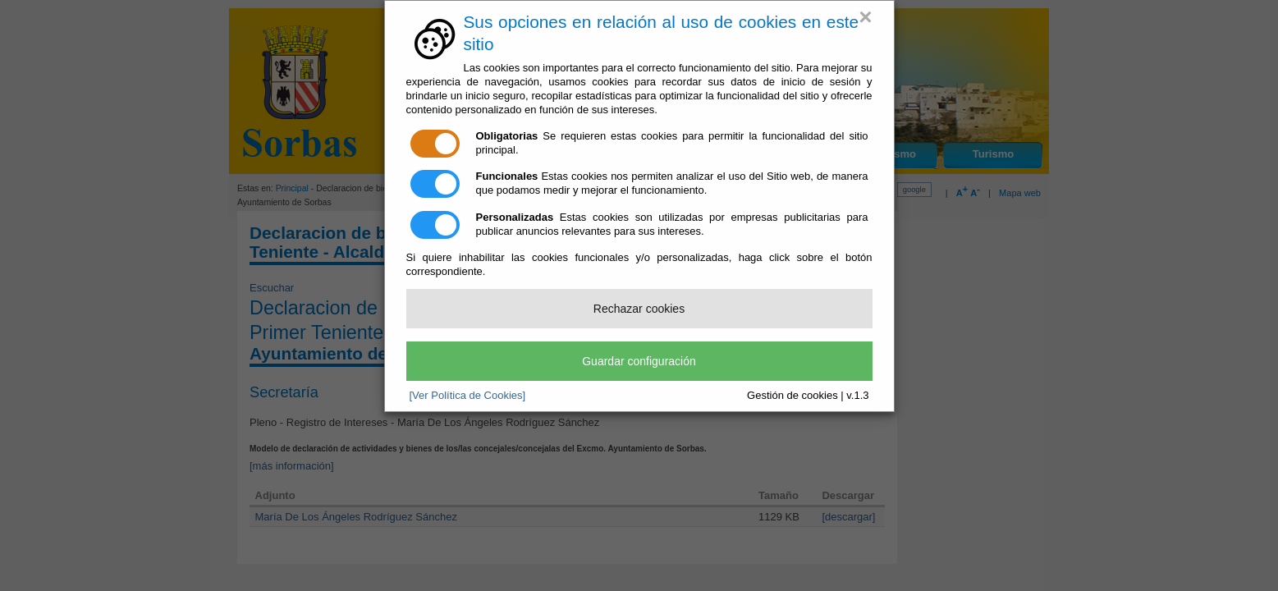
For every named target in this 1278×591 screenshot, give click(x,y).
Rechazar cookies (639, 308)
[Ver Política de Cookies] (468, 395)
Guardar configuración (639, 361)
